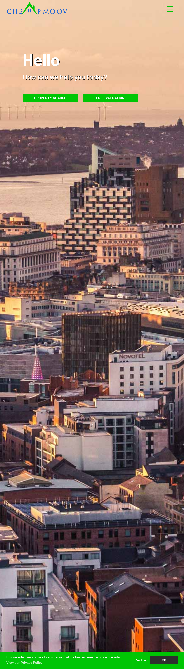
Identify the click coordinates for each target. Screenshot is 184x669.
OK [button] (164, 660)
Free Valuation (110, 98)
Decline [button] (141, 660)
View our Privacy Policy (24, 662)
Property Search (50, 98)
